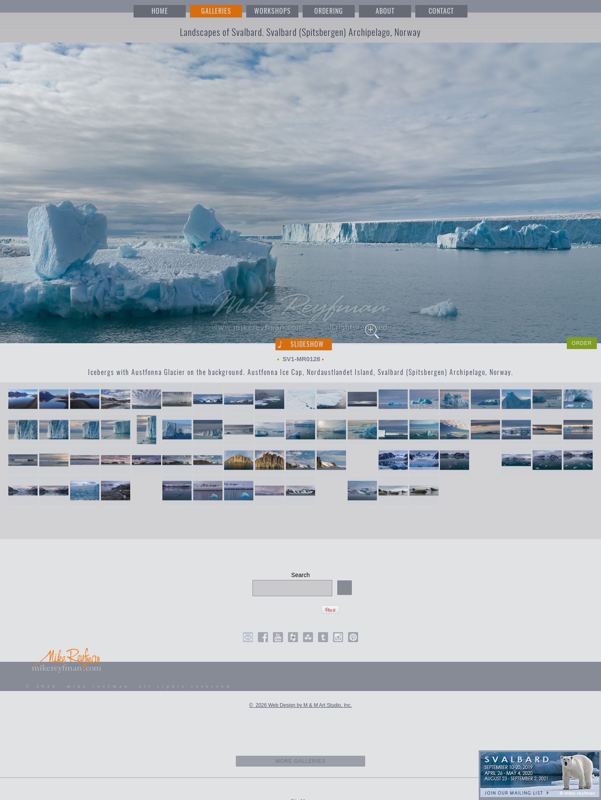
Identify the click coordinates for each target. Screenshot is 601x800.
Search (300, 575)
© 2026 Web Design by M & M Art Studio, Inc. (300, 705)
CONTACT (441, 11)
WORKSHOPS (272, 11)
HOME (160, 11)
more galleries (301, 761)
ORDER (582, 343)
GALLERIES (216, 11)
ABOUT (385, 11)
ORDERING (328, 11)
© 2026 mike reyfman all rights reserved (128, 686)
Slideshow (307, 344)
